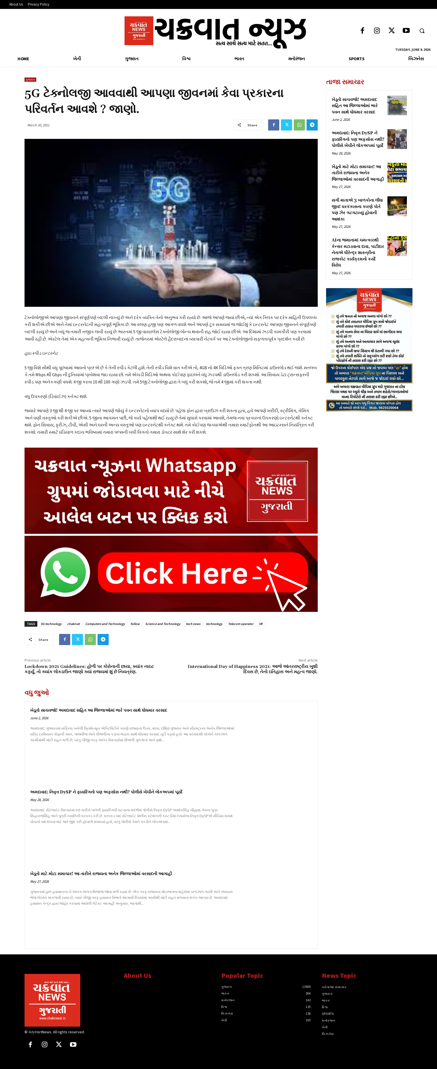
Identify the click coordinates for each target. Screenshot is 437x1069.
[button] (422, 30)
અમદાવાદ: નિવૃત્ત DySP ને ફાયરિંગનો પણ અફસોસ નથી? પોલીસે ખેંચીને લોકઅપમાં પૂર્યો (106, 792)
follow (135, 624)
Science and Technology (162, 624)
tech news (193, 624)
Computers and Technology (105, 624)
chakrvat (73, 624)
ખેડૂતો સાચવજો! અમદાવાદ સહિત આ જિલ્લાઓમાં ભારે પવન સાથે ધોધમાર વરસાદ (98, 710)
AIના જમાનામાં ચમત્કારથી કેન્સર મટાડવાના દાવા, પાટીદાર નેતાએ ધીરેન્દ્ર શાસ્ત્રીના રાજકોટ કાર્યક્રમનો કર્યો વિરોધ (358, 253)
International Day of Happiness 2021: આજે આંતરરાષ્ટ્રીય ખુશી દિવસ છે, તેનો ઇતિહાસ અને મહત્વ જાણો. (253, 669)
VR (261, 624)
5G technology (51, 624)
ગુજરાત (30, 80)
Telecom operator (240, 624)
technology (214, 624)
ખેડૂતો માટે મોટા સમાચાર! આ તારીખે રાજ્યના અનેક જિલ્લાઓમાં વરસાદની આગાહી (101, 874)
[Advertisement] (369, 455)
